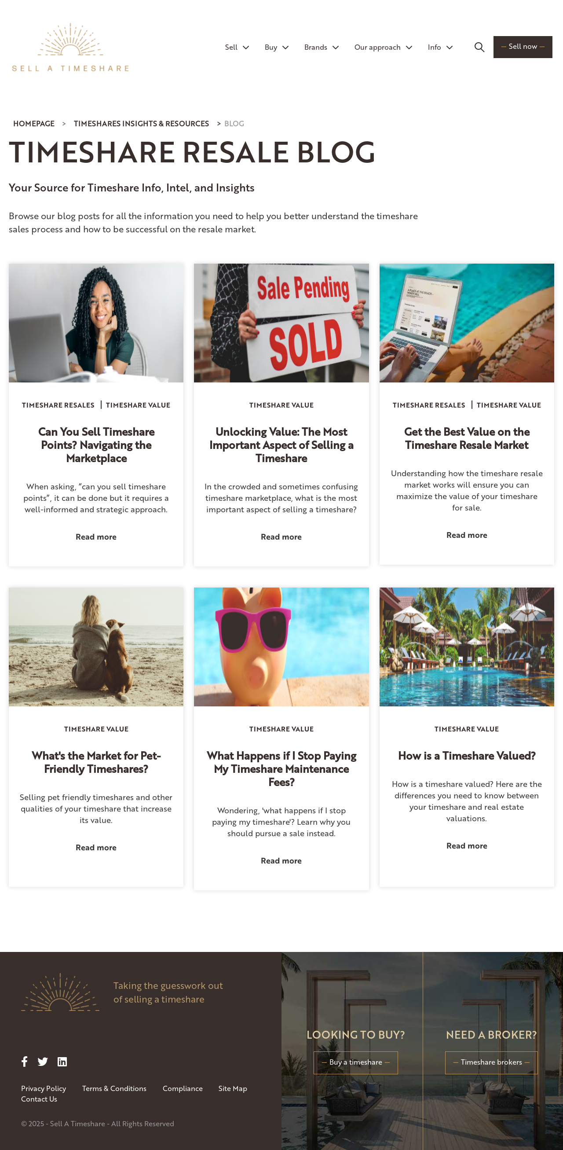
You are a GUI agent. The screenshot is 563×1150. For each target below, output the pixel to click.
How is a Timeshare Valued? (467, 755)
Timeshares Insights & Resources (141, 123)
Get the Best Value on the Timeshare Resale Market (467, 438)
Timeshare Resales (58, 404)
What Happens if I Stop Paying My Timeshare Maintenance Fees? (281, 768)
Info (440, 46)
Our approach (383, 46)
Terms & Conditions (114, 1088)
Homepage (33, 123)
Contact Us (39, 1098)
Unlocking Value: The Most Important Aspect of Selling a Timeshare (281, 444)
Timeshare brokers (491, 1061)
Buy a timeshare (355, 1061)
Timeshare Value (138, 404)
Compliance (183, 1088)
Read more (96, 536)
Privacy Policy (43, 1088)
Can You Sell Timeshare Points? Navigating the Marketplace (96, 444)
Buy (277, 46)
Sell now (523, 46)
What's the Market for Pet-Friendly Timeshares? (96, 761)
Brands (321, 46)
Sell (237, 46)
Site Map (233, 1088)
